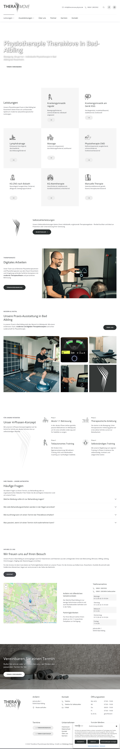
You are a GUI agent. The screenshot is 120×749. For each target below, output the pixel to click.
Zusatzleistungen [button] (26, 18)
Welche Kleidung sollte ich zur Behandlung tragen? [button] (60, 499)
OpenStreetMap (52, 622)
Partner (53, 18)
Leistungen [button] (9, 18)
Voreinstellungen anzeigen (108, 741)
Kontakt (75, 18)
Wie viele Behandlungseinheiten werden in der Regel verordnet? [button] (60, 507)
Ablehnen (93, 741)
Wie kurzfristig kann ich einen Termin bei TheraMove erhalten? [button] (60, 515)
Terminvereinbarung (14, 287)
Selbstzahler (42, 231)
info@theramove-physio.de (72, 7)
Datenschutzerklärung (93, 746)
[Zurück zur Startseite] (17, 7)
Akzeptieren (80, 741)
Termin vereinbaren (14, 67)
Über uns (42, 18)
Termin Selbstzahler (43, 734)
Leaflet (44, 622)
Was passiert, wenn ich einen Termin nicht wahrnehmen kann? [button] (60, 522)
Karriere (64, 18)
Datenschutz (66, 729)
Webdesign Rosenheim (69, 744)
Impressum (102, 746)
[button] (116, 726)
